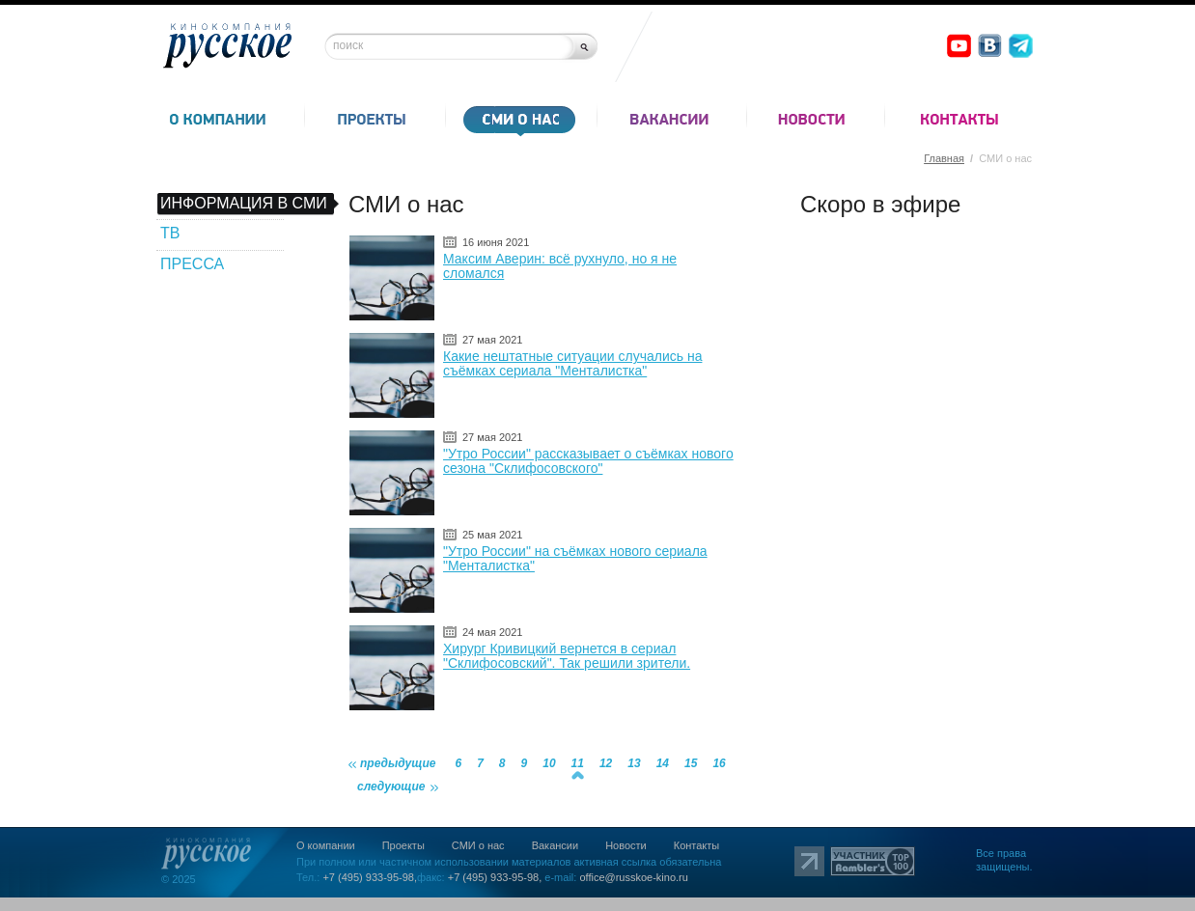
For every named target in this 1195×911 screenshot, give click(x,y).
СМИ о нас (478, 845)
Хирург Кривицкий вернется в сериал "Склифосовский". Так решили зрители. (566, 656)
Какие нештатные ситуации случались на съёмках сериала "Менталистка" (572, 363)
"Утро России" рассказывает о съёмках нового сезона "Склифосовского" (588, 461)
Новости (626, 845)
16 (718, 763)
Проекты (403, 845)
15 (690, 763)
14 (662, 763)
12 (605, 763)
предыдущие (397, 763)
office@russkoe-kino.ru (633, 877)
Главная (944, 158)
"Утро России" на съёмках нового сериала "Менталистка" (575, 558)
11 (577, 763)
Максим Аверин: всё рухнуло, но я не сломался (560, 266)
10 (548, 763)
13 (633, 763)
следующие (391, 786)
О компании (325, 845)
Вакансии (555, 845)
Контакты (697, 845)
